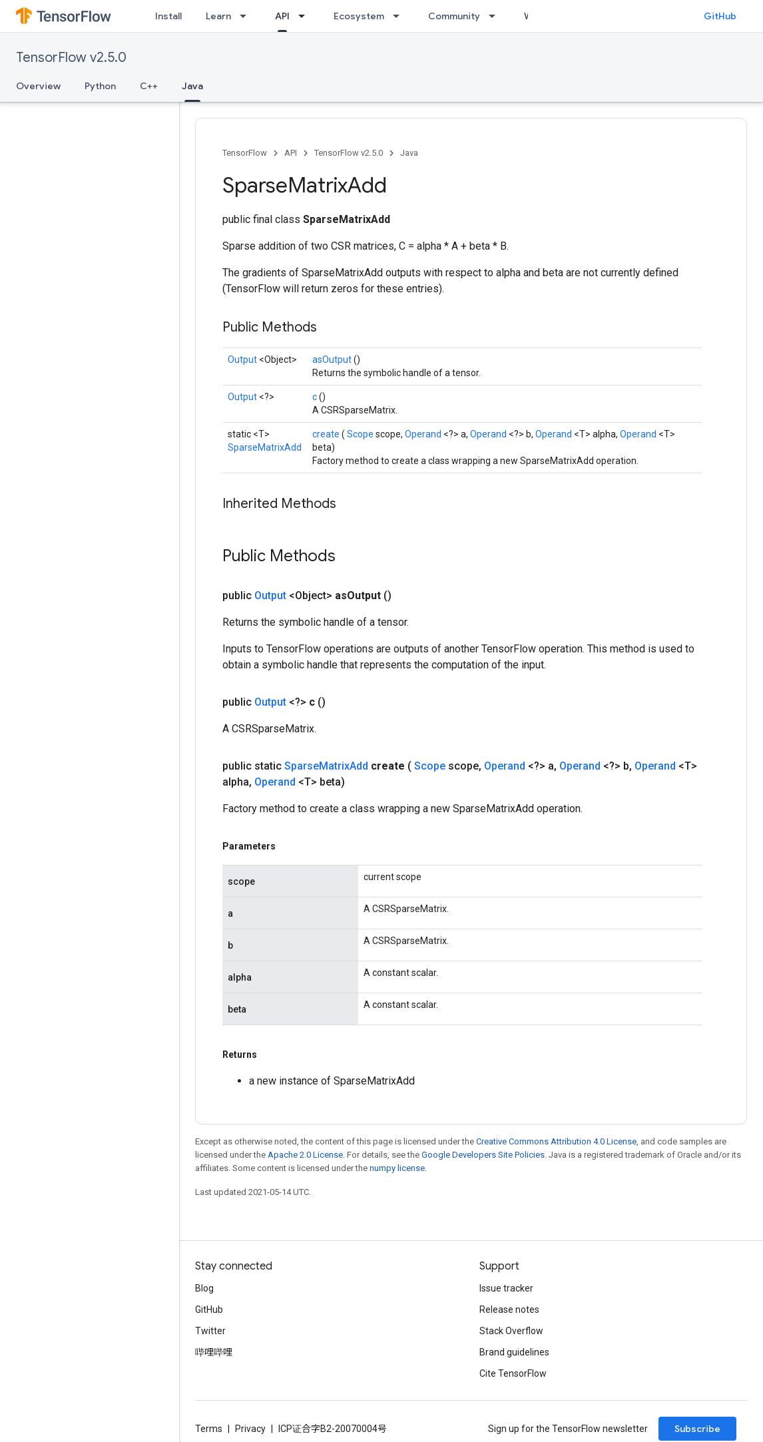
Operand (424, 434)
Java (409, 153)
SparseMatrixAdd (265, 447)
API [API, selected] (282, 16)
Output (243, 359)
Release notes (509, 1309)
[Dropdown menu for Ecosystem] (400, 16)
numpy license (397, 1168)
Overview (38, 86)
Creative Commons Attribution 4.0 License (556, 1141)
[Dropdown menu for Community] (496, 16)
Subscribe (697, 1429)
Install (168, 16)
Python (100, 86)
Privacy (250, 1428)
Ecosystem (359, 16)
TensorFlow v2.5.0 (71, 57)
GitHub (720, 16)
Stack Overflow (511, 1330)
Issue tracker (506, 1288)
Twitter (210, 1330)
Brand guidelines (514, 1352)
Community (454, 16)
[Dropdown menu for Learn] (247, 16)
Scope (361, 434)
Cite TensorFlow (513, 1373)
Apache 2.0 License (305, 1155)
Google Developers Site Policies (483, 1155)
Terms (208, 1428)
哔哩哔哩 (213, 1352)
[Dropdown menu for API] (306, 16)
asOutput (333, 359)
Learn (218, 16)
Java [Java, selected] (192, 86)
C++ (149, 86)
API (290, 153)
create (327, 434)
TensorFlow (244, 153)
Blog (204, 1288)
